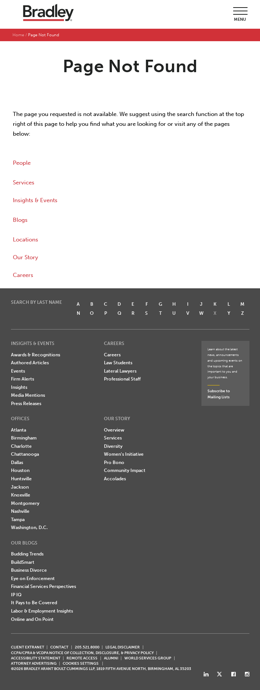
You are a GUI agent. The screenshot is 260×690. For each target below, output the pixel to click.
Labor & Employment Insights (42, 611)
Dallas (17, 462)
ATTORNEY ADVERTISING (34, 663)
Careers (23, 275)
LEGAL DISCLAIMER (122, 647)
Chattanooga (25, 454)
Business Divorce (29, 570)
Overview (114, 430)
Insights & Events (35, 200)
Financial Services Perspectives (43, 586)
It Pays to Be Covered (34, 602)
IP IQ (16, 594)
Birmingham (24, 438)
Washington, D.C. (29, 527)
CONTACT (59, 647)
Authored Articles (30, 362)
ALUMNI (111, 658)
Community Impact (124, 470)
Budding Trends (27, 554)
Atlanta (18, 430)
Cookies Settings (81, 663)
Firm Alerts (22, 379)
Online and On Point (32, 619)
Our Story (25, 257)
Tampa (18, 519)
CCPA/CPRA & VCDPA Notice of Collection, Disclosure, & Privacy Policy (82, 652)
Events (18, 371)
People (22, 162)
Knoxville (20, 495)
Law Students (118, 362)
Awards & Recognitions (35, 354)
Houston (20, 470)
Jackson (20, 487)
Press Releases (26, 403)
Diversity (113, 446)
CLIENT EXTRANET (27, 647)
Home (18, 34)
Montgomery (25, 503)
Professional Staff (122, 379)
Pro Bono (114, 462)
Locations (25, 239)
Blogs (20, 220)
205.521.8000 (87, 647)
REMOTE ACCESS (82, 658)
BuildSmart (22, 562)
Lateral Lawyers (120, 371)
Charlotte (21, 446)
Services (23, 182)
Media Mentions (28, 395)
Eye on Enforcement (33, 578)
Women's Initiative (124, 454)
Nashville (20, 511)
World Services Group (147, 658)
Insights (19, 387)
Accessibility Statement (35, 658)
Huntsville (21, 478)
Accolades (115, 478)
